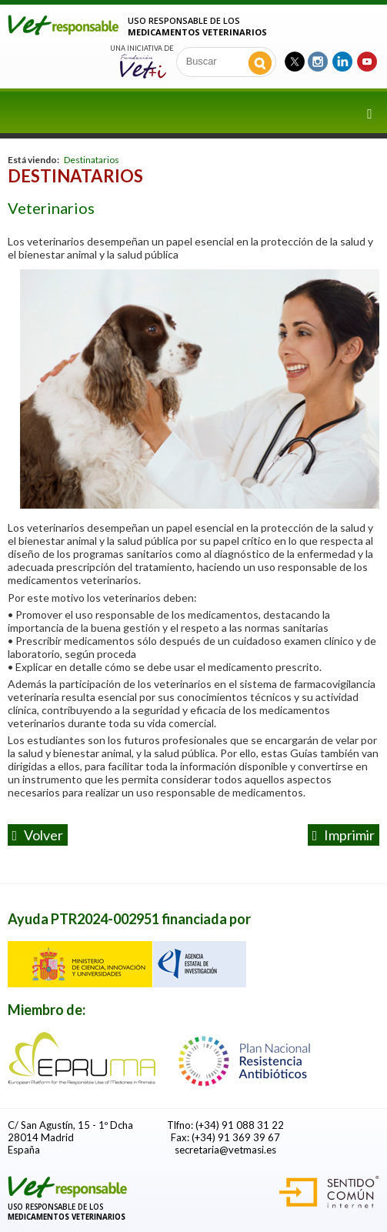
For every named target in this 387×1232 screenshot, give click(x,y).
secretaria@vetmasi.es (225, 1150)
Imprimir (343, 834)
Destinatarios (91, 159)
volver (38, 834)
